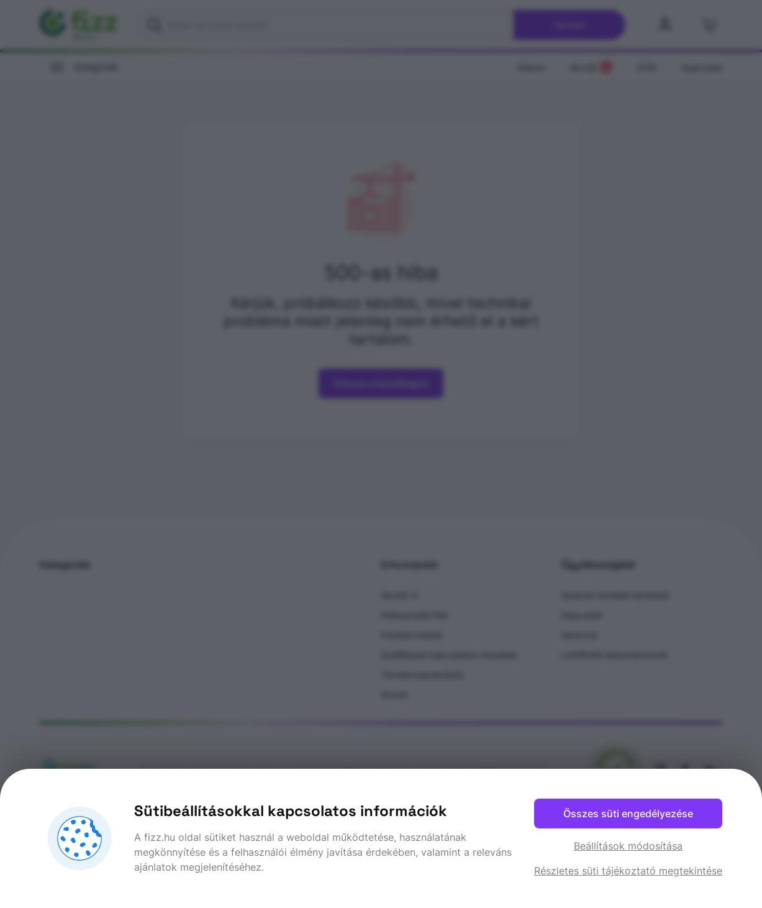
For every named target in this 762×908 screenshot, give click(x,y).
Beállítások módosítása (628, 846)
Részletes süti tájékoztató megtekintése (628, 870)
